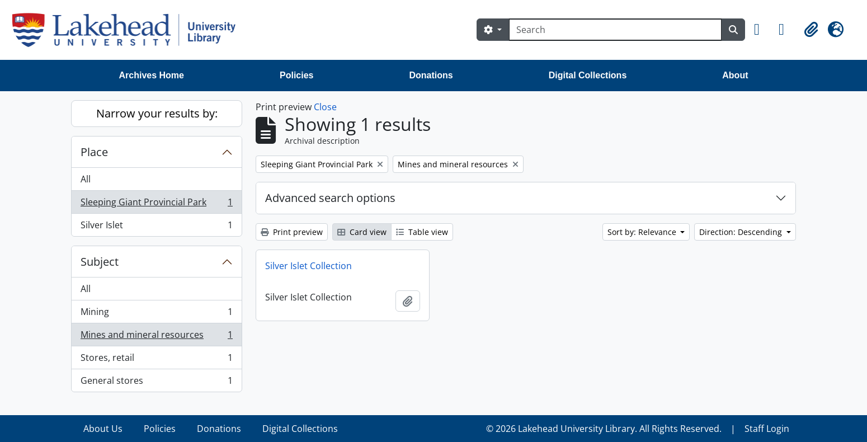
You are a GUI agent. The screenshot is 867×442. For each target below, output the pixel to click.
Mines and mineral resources (156, 337)
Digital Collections (588, 75)
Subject (100, 261)
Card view (362, 232)
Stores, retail (156, 360)
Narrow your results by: (157, 113)
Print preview (292, 232)
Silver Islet (156, 227)
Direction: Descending (741, 232)
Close (325, 107)
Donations (431, 75)
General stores (156, 383)
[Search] (615, 29)
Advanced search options (330, 197)
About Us (102, 428)
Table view (422, 232)
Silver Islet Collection (308, 266)
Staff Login (767, 428)
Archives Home (152, 75)
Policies (296, 75)
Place (94, 151)
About (735, 75)
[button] (762, 29)
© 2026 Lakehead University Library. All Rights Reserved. (604, 428)
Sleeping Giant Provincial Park (156, 204)
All (86, 179)
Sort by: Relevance (642, 232)
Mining (156, 314)
